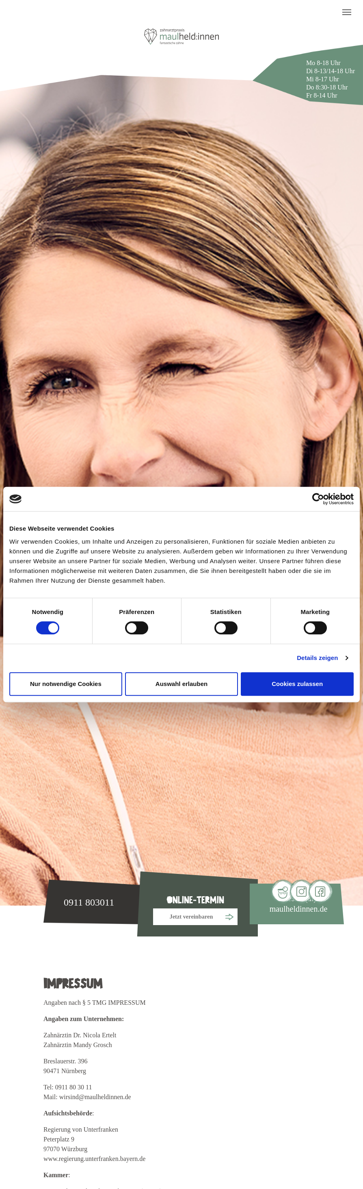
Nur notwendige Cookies (66, 683)
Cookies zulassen (297, 683)
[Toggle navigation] (347, 12)
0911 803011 (89, 902)
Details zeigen (317, 657)
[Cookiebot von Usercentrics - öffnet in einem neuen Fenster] (318, 499)
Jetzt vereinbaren (191, 916)
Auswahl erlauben (181, 683)
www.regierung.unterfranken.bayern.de (94, 1158)
